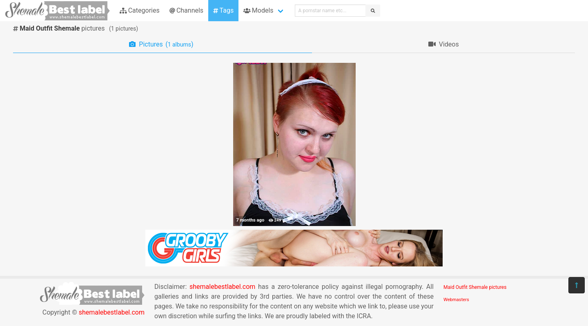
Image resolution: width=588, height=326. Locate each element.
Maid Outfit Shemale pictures (474, 287)
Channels (186, 10)
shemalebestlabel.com (112, 312)
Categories (140, 10)
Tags (223, 10)
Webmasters (456, 299)
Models (258, 10)
